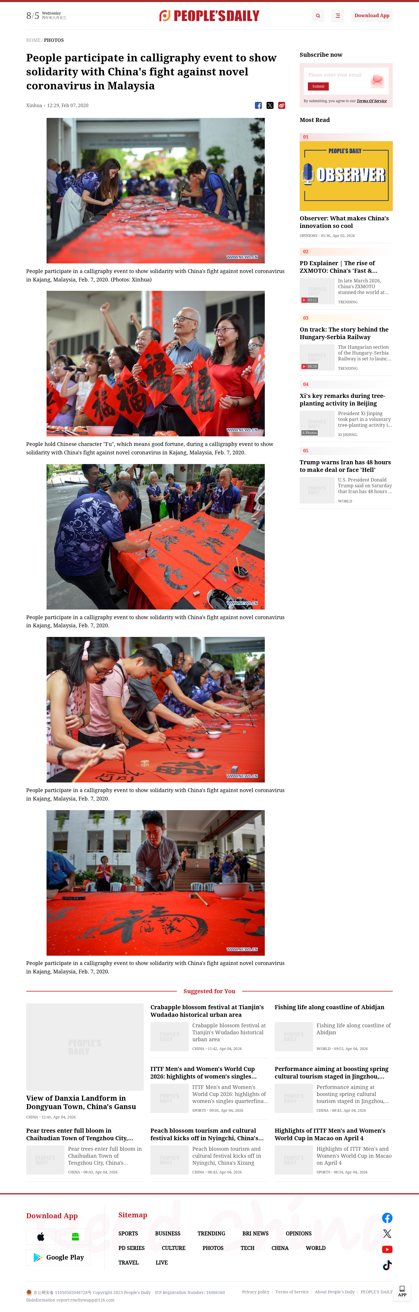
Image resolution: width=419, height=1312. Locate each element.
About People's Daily (335, 1292)
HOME (33, 40)
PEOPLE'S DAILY (377, 1292)
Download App (372, 15)
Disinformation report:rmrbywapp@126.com (70, 1300)
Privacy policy (255, 1292)
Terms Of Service (372, 101)
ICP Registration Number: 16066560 (190, 1292)
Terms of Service (292, 1292)
